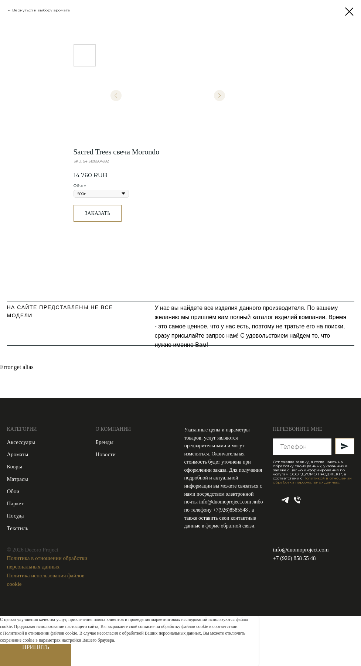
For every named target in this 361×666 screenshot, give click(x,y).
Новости (106, 454)
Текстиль (17, 528)
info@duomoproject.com (225, 502)
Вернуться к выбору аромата (41, 10)
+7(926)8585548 (231, 510)
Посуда (15, 516)
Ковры (14, 466)
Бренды (105, 442)
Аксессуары (21, 442)
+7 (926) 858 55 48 (294, 558)
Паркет (15, 503)
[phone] (297, 502)
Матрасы (17, 479)
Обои (13, 491)
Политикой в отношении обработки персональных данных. (312, 480)
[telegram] (285, 502)
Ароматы (17, 454)
